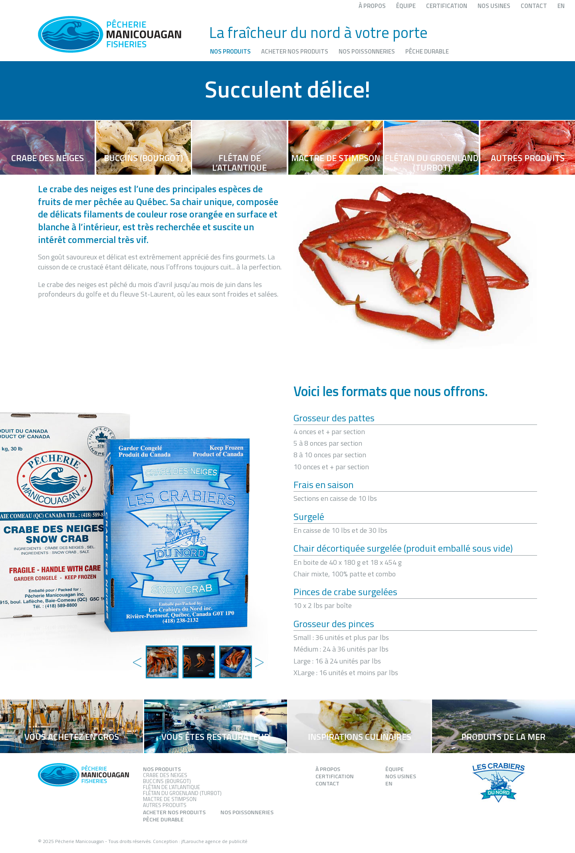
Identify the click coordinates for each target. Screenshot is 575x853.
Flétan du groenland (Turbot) (182, 793)
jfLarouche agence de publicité (214, 841)
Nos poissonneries (367, 51)
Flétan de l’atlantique (171, 787)
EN (561, 5)
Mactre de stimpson (169, 799)
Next (258, 654)
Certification (446, 5)
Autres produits (164, 805)
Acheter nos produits (294, 51)
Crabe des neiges (165, 775)
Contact (534, 5)
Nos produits (230, 51)
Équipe (406, 5)
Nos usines (494, 5)
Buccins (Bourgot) (167, 781)
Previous (136, 654)
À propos (372, 5)
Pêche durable (427, 51)
